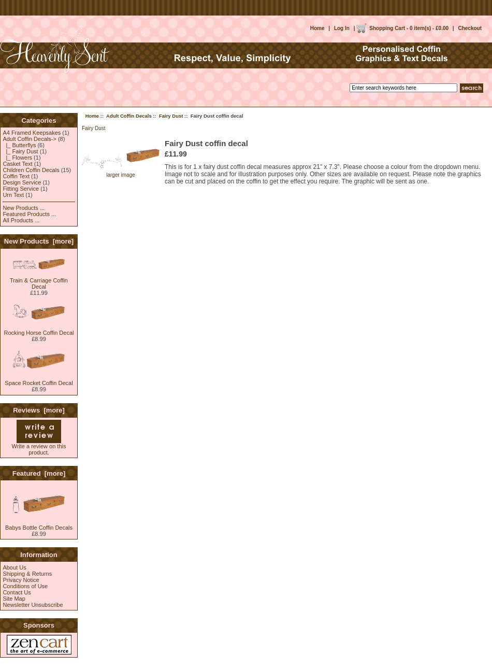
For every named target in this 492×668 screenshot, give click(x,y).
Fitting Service (21, 189)
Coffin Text (16, 176)
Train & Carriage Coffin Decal (39, 281)
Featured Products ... (29, 214)
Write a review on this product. (39, 447)
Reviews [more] (39, 410)
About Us (14, 567)
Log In (342, 28)
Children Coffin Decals (31, 170)
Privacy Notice (21, 580)
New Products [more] (39, 241)
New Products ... (24, 208)
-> (29, 139)
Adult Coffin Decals (129, 116)
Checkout (470, 28)
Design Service (22, 182)
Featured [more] (39, 473)
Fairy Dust (171, 116)
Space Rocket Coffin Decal (39, 380)
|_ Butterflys (19, 145)
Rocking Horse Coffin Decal (39, 330)
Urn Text (13, 195)
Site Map (14, 598)
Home (317, 28)
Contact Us (17, 592)
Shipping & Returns (27, 574)
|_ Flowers (17, 157)
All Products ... (21, 220)
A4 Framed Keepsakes (32, 133)
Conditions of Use (25, 586)
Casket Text (17, 164)
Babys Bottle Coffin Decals (39, 525)
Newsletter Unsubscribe (33, 605)
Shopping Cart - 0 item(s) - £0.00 (408, 28)
